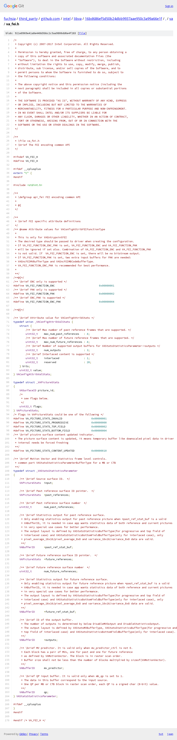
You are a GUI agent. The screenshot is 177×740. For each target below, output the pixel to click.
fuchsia (10, 18)
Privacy (33, 734)
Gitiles (23, 734)
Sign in (169, 6)
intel (67, 18)
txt (161, 734)
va (171, 18)
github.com (50, 18)
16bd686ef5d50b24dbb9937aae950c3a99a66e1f (123, 18)
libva (78, 18)
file (82, 33)
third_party (28, 18)
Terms (44, 734)
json (170, 734)
